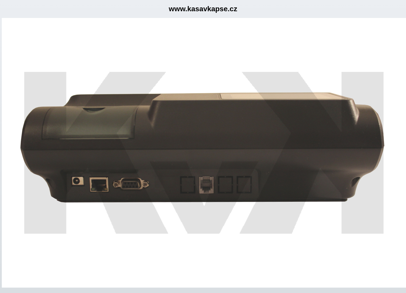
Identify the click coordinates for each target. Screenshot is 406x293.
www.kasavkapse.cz (203, 9)
